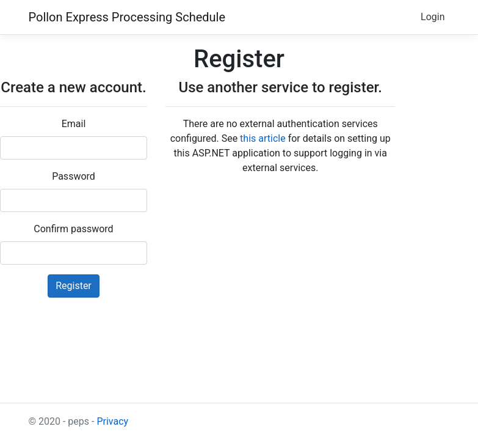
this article (263, 138)
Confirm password (73, 229)
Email (74, 124)
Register (74, 286)
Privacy (112, 421)
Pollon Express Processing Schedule (127, 17)
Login (432, 17)
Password (73, 176)
